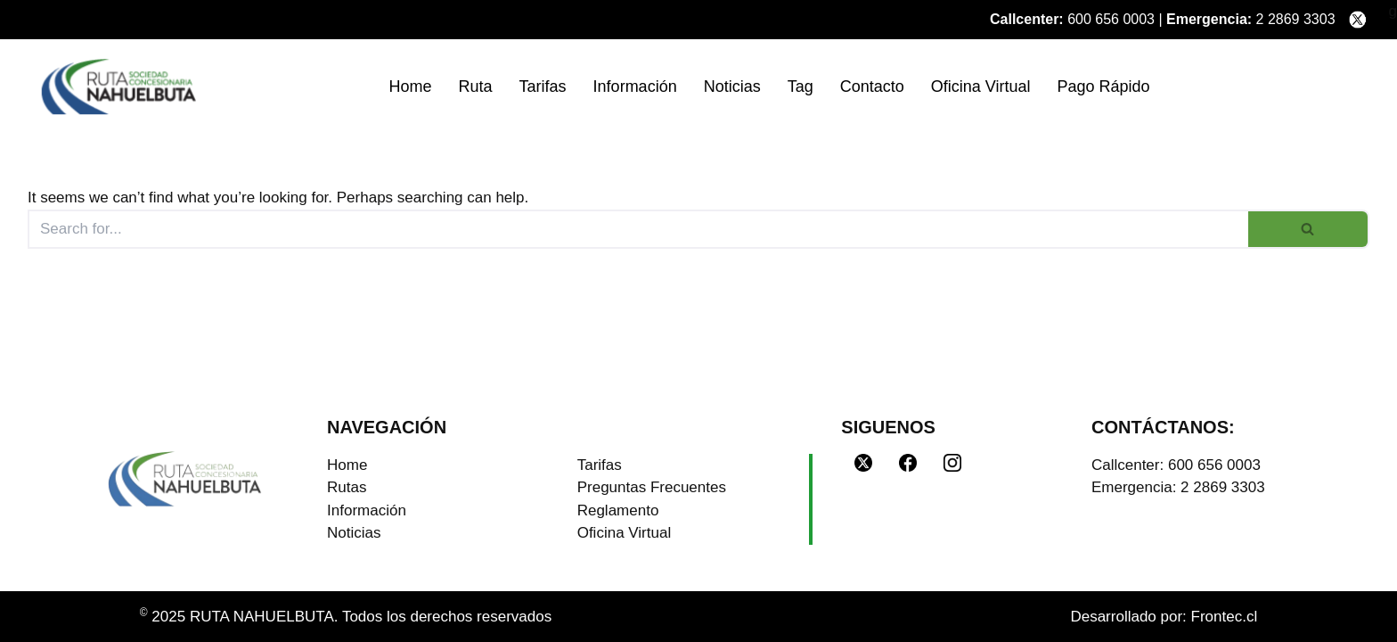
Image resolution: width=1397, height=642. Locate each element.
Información (635, 86)
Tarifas (543, 86)
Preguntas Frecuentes (651, 487)
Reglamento (618, 510)
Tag (800, 86)
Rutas (346, 487)
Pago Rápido (1103, 86)
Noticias (732, 86)
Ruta (476, 86)
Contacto (872, 86)
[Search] (638, 229)
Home (410, 86)
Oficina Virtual (981, 86)
